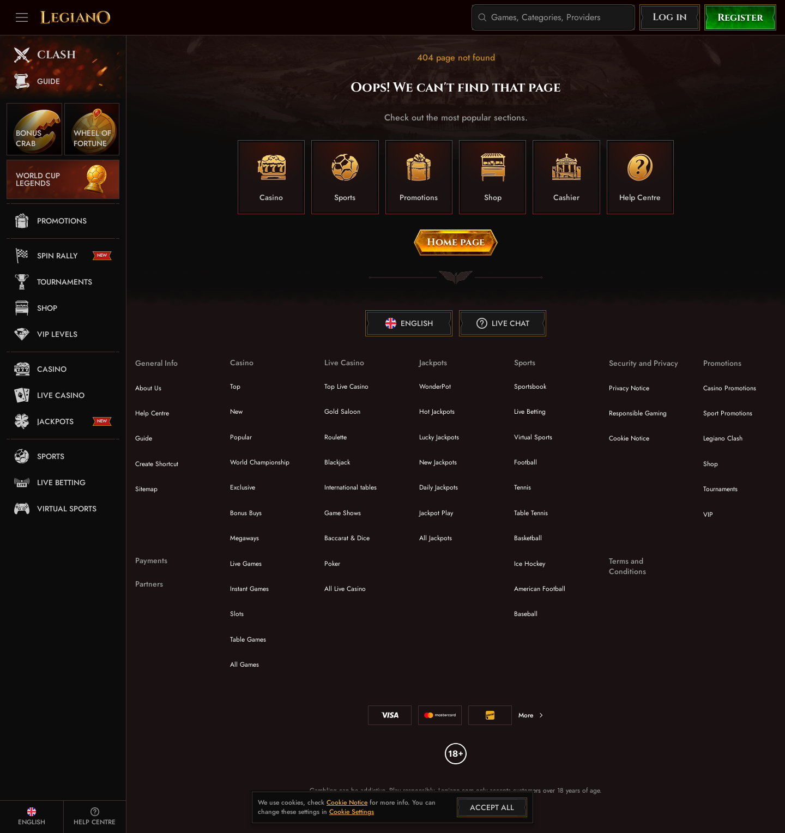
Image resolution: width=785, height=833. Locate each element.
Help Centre (152, 413)
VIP (708, 515)
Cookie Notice (629, 438)
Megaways (244, 538)
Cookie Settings (351, 812)
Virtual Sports (533, 437)
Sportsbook (530, 386)
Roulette (335, 437)
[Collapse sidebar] (22, 17)
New (236, 412)
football (525, 462)
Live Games (246, 564)
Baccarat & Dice (347, 538)
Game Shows (342, 513)
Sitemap (146, 489)
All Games (244, 664)
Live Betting (530, 412)
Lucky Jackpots (439, 437)
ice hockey (529, 564)
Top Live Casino (346, 386)
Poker (332, 564)
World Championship (259, 462)
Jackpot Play (436, 513)
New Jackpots (438, 462)
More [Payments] (531, 715)
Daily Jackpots (438, 487)
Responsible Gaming (638, 413)
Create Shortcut (156, 464)
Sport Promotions (727, 413)
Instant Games (249, 589)
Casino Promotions (729, 388)
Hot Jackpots (437, 412)
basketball (528, 538)
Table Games (248, 639)
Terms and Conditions (627, 566)
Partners (149, 584)
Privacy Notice (629, 388)
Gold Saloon (342, 412)
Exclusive (242, 487)
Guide (143, 438)
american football (539, 589)
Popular (241, 437)
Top (235, 386)
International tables (350, 487)
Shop (710, 464)
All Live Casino (345, 589)
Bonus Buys (246, 513)
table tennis (531, 513)
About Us (148, 388)
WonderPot (435, 386)
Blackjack (337, 462)
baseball (526, 614)
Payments (151, 561)
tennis (522, 487)
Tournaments (720, 489)
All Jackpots (435, 538)
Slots (237, 614)
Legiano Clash (722, 438)
